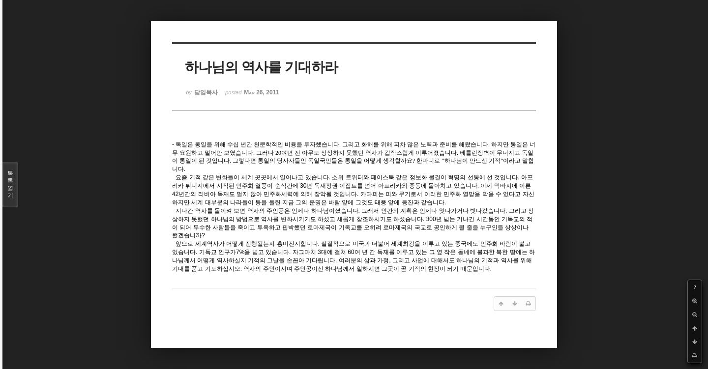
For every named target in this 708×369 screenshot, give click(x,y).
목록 (10, 184)
